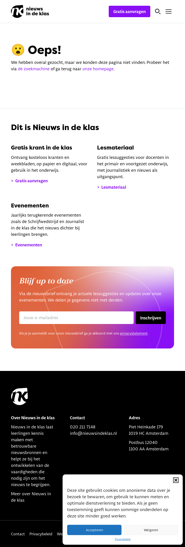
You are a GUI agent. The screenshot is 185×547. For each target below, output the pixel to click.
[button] (176, 480)
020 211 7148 (82, 427)
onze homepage (98, 68)
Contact (18, 533)
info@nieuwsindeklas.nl (93, 433)
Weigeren (151, 530)
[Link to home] (19, 396)
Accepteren (94, 530)
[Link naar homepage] (30, 11)
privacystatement (134, 333)
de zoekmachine (34, 68)
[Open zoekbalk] (158, 11)
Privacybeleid (122, 539)
